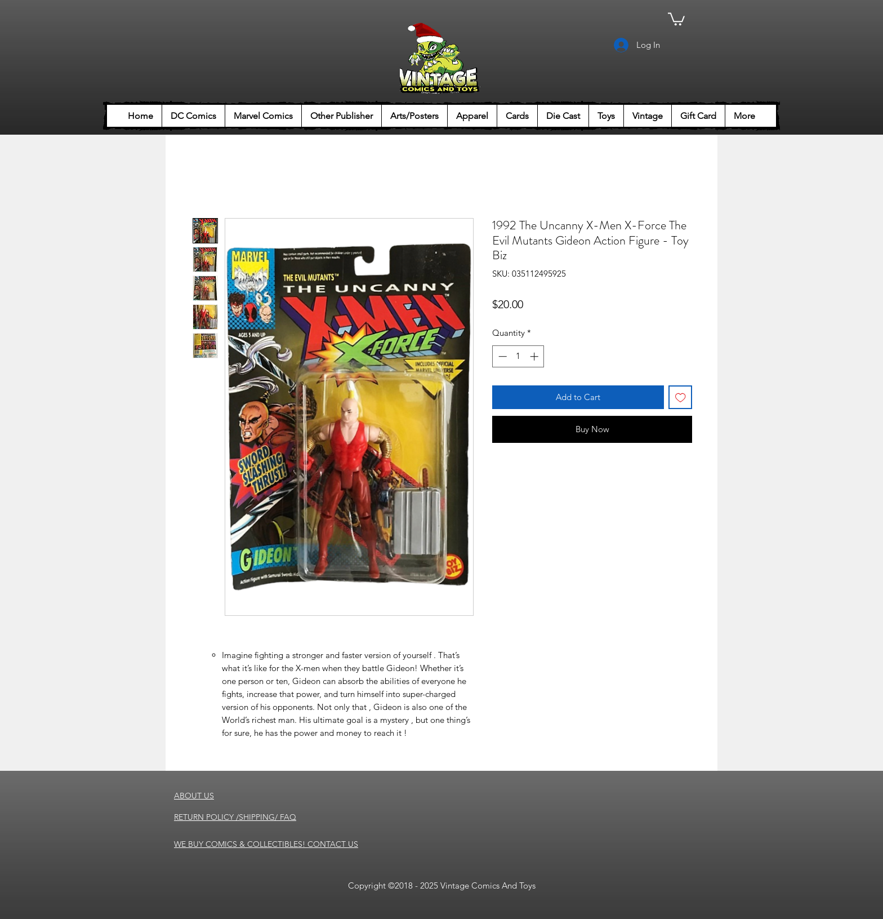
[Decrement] (501, 356)
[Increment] (535, 356)
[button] (676, 18)
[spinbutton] (518, 356)
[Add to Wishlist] (680, 397)
